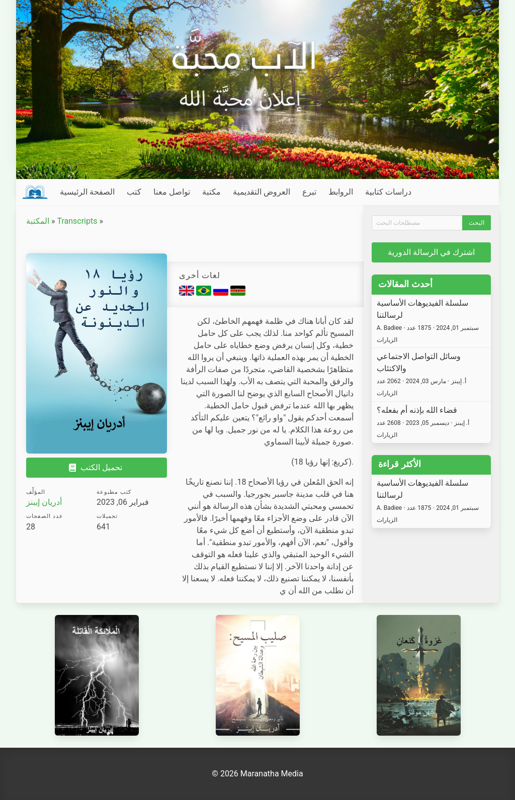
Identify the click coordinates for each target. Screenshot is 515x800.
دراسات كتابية (388, 192)
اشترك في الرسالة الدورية (431, 252)
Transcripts (77, 221)
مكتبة (211, 192)
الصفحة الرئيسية (87, 192)
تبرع (309, 192)
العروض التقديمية (261, 192)
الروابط (340, 192)
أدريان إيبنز (44, 502)
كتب (134, 192)
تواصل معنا (171, 192)
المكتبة (37, 221)
